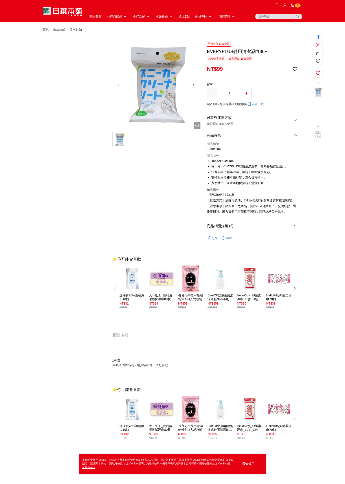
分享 (212, 238)
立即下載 (255, 104)
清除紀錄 (318, 134)
